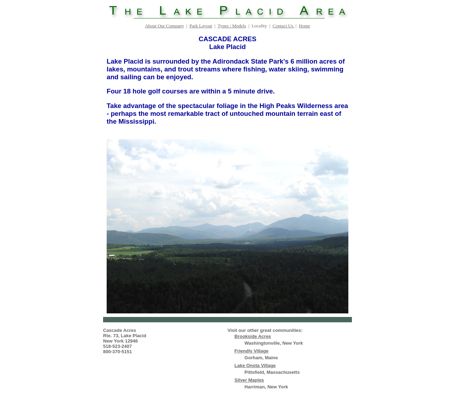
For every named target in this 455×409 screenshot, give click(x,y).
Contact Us (283, 25)
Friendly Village (252, 351)
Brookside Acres (253, 336)
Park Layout (200, 25)
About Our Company (164, 25)
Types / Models (232, 25)
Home (304, 25)
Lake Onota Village (255, 365)
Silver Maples (249, 380)
